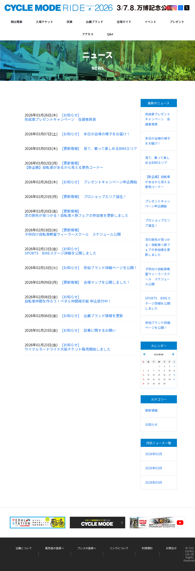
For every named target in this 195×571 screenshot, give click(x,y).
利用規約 (147, 548)
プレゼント (177, 22)
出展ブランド (94, 22)
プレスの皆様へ (86, 548)
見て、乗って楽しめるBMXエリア (110, 148)
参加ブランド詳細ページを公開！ (110, 267)
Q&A (110, 34)
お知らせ (151, 424)
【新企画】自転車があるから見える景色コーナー (64, 167)
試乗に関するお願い (100, 330)
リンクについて (119, 548)
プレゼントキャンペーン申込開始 (110, 181)
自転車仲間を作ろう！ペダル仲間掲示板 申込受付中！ (68, 301)
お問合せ (171, 548)
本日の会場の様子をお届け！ (107, 133)
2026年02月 (153, 468)
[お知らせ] (70, 115)
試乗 (69, 22)
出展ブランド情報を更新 (103, 315)
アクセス (87, 34)
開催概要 (16, 22)
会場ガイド (124, 22)
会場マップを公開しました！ (107, 282)
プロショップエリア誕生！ (105, 196)
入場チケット (44, 22)
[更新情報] (70, 148)
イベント (150, 22)
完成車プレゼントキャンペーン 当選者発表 (60, 119)
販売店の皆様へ (54, 548)
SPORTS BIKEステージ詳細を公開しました (60, 253)
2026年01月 (153, 454)
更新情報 (151, 410)
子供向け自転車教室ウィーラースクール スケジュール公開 (73, 234)
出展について (24, 548)
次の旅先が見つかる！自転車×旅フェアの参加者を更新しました (76, 215)
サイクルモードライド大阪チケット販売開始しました (67, 349)
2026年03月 (153, 482)
